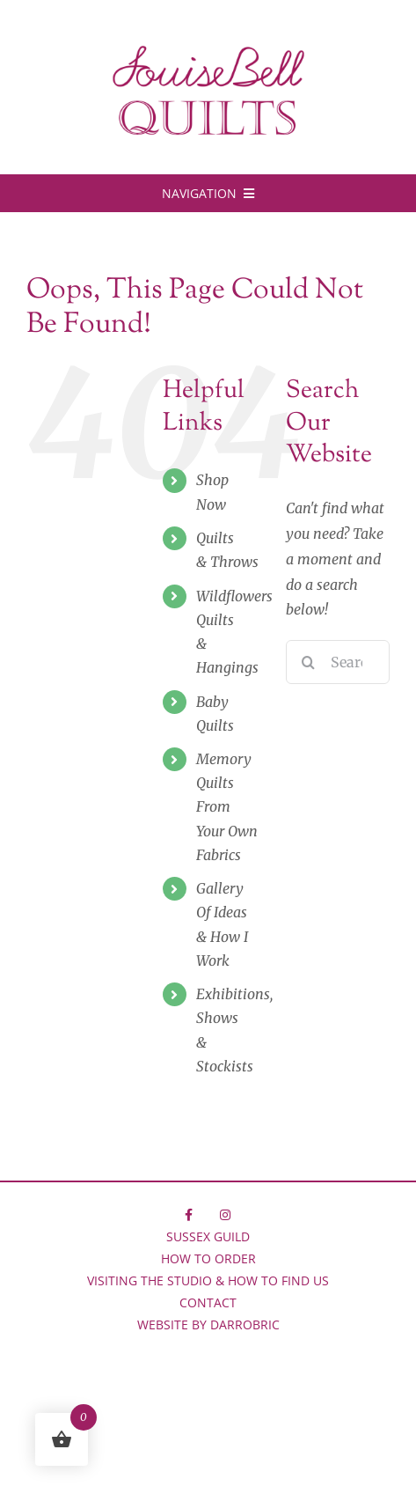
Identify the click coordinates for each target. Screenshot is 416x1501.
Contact (208, 1302)
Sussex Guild (208, 1236)
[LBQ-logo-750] (208, 52)
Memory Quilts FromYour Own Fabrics (227, 807)
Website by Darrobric (208, 1324)
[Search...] (338, 662)
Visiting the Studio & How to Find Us (208, 1280)
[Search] (308, 662)
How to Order (208, 1258)
